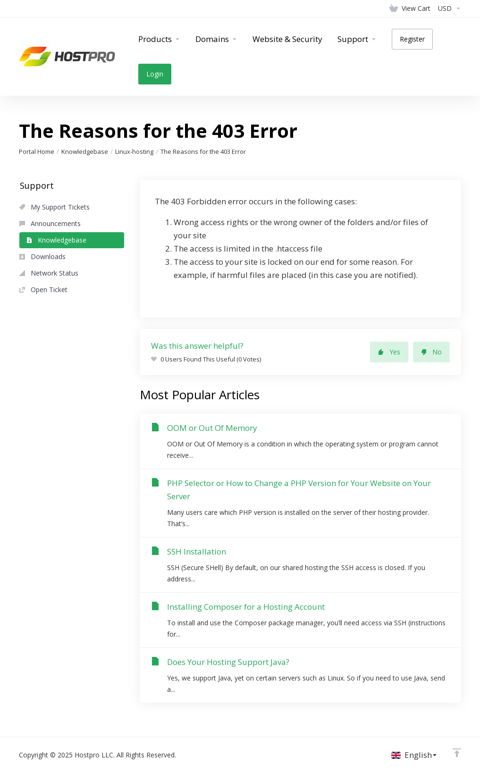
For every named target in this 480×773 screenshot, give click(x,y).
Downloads (42, 256)
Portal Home (36, 151)
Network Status (48, 273)
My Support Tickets (54, 206)
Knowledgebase (84, 151)
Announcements (50, 223)
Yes (389, 351)
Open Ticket (43, 289)
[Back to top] (457, 753)
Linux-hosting (134, 151)
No (431, 351)
